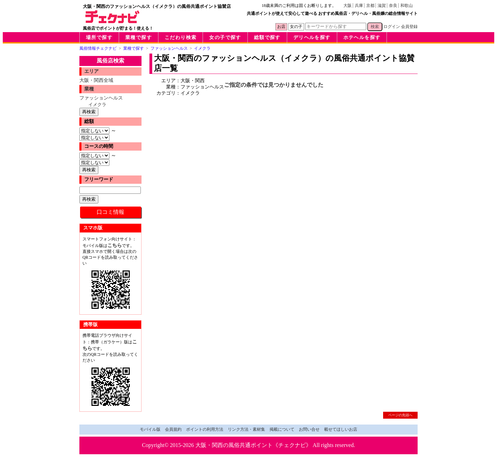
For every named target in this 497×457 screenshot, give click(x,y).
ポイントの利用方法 (204, 429)
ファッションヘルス (101, 98)
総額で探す (267, 37)
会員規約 (173, 429)
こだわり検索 (180, 37)
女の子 (296, 26)
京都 (370, 5)
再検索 (89, 111)
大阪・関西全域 (96, 80)
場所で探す (99, 37)
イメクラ (97, 104)
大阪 (347, 5)
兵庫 (359, 5)
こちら (114, 245)
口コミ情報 (110, 212)
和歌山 (406, 5)
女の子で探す (225, 37)
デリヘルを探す (312, 37)
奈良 (393, 5)
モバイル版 (150, 429)
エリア (91, 71)
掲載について (282, 429)
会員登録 (409, 26)
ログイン (391, 26)
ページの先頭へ (400, 415)
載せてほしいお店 (340, 429)
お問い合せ (309, 429)
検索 (375, 26)
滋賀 (382, 5)
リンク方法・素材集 (246, 429)
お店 (281, 26)
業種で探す (138, 37)
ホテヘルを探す (362, 37)
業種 (89, 89)
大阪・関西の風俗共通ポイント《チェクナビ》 (253, 445)
